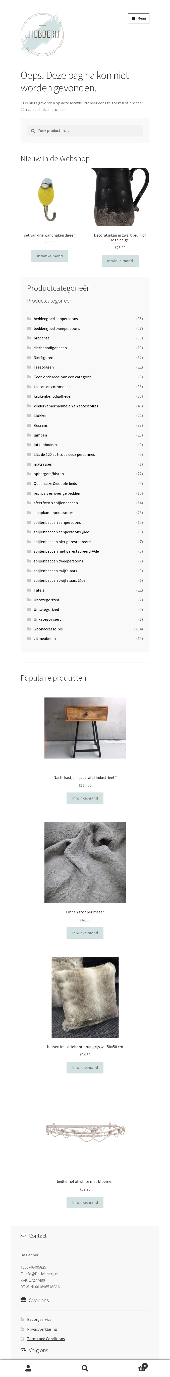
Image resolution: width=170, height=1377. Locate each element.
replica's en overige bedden (57, 493)
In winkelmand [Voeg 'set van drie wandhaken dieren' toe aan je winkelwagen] (50, 255)
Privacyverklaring (42, 1329)
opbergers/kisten (49, 473)
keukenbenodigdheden (53, 396)
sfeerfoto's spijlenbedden (56, 502)
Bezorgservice (39, 1319)
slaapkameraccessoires (54, 512)
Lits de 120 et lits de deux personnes (64, 454)
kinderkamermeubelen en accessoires (66, 405)
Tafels (39, 590)
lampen (40, 435)
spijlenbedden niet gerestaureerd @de (66, 551)
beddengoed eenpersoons (56, 318)
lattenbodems (46, 444)
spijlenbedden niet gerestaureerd (62, 541)
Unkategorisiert (47, 619)
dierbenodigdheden (50, 347)
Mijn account (28, 1368)
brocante (41, 337)
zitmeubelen (45, 638)
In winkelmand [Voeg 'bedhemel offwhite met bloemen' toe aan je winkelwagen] (85, 1202)
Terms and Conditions (46, 1338)
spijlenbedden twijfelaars (55, 570)
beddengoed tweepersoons (57, 328)
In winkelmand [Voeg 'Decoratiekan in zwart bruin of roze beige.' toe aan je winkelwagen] (120, 260)
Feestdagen (44, 367)
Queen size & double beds (55, 483)
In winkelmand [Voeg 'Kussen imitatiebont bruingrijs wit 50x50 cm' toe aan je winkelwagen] (85, 1067)
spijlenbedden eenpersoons (57, 522)
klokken (40, 415)
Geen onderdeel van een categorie (63, 376)
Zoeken (85, 1368)
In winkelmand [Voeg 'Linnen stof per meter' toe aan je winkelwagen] (85, 932)
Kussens (41, 425)
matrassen (43, 464)
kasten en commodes (52, 386)
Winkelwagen (130, 1364)
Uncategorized (46, 599)
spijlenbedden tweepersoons (58, 560)
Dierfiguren (43, 357)
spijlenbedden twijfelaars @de (59, 580)
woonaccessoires (48, 628)
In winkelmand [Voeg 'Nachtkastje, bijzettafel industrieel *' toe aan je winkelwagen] (85, 798)
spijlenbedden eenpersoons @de (61, 531)
